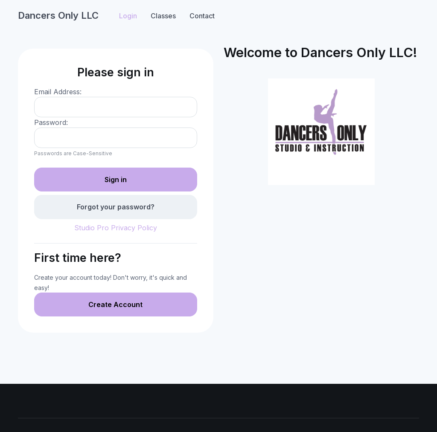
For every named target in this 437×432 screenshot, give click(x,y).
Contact (202, 16)
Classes (163, 16)
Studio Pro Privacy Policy (115, 227)
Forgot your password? (115, 207)
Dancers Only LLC (58, 15)
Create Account (115, 304)
